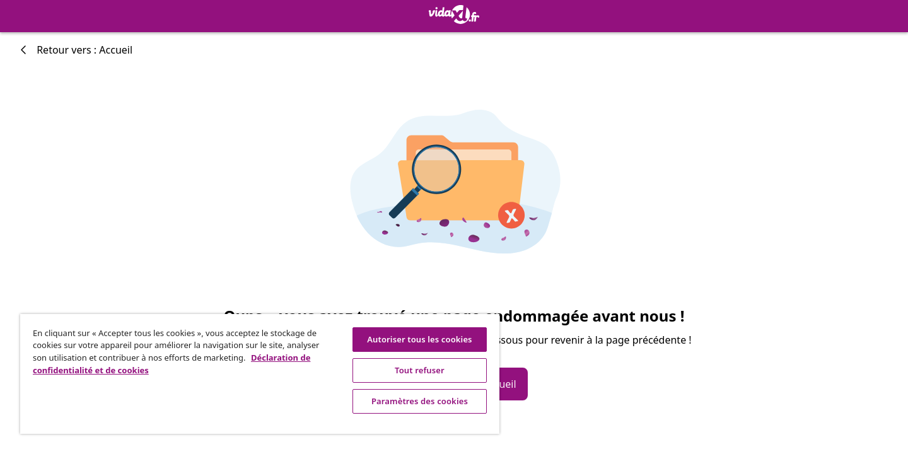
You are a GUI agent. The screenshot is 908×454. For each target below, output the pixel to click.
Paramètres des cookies (419, 401)
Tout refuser (420, 370)
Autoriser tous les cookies (419, 339)
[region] (259, 374)
